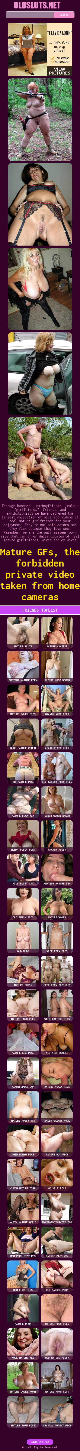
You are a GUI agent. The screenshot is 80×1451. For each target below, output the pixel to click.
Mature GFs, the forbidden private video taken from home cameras (40, 574)
